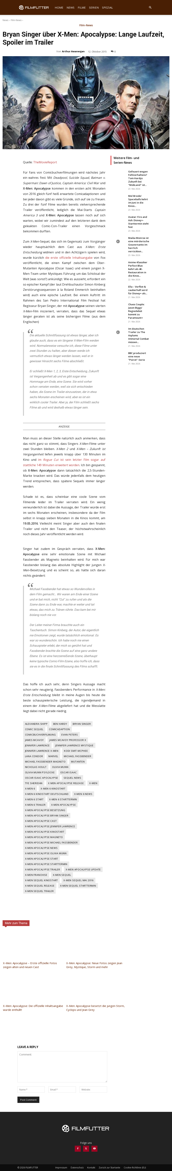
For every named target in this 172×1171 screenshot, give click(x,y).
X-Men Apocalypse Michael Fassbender (51, 842)
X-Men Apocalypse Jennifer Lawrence (50, 826)
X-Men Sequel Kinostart (41, 880)
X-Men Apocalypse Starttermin (46, 864)
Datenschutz (77, 1167)
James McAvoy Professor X (67, 740)
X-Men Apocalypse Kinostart (44, 831)
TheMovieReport (45, 162)
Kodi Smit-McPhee (76, 750)
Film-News (16, 20)
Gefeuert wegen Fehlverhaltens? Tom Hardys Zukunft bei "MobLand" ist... (138, 178)
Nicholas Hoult (36, 767)
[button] (150, 7)
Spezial (107, 7)
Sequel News (72, 777)
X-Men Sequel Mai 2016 (78, 880)
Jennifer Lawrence (37, 745)
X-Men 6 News (83, 794)
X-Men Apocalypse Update (83, 869)
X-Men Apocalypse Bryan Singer (46, 815)
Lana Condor (34, 756)
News (70, 7)
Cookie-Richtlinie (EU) (135, 1167)
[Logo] (35, 7)
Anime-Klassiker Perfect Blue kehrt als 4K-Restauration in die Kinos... (137, 269)
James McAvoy (34, 740)
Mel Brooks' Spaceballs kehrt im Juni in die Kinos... (138, 201)
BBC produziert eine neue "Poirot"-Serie (137, 356)
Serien (94, 7)
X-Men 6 (30, 788)
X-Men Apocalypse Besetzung (45, 810)
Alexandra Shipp (36, 723)
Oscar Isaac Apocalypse (41, 777)
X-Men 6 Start (34, 799)
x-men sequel (62, 875)
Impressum (61, 1167)
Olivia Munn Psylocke (40, 772)
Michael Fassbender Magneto (45, 761)
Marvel (53, 756)
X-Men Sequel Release (40, 885)
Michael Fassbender (77, 756)
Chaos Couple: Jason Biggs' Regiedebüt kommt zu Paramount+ (136, 311)
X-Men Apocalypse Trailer (42, 869)
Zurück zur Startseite (109, 1167)
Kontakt (91, 1167)
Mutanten (78, 761)
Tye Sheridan (34, 783)
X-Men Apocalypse (63, 804)
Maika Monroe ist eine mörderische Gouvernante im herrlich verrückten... (138, 244)
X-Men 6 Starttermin (63, 799)
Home (59, 7)
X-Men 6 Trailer (35, 804)
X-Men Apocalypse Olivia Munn (46, 853)
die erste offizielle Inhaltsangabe (69, 258)
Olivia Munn (60, 767)
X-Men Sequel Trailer (39, 891)
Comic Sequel (34, 729)
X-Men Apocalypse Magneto (44, 837)
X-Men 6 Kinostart (53, 788)
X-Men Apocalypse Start (41, 858)
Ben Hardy (60, 723)
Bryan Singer (82, 723)
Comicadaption (59, 729)
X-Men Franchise (36, 875)
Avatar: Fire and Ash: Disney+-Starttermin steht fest (138, 222)
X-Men (93, 783)
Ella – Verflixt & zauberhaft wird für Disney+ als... (138, 290)
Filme (82, 7)
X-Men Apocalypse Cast (41, 821)
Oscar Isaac (68, 772)
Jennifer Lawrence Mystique (74, 745)
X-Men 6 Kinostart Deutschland (47, 794)
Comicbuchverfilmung (40, 734)
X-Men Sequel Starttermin (78, 885)
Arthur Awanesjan (73, 51)
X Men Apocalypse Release (66, 783)
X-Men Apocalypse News (41, 848)
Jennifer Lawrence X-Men (41, 750)
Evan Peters (69, 734)
